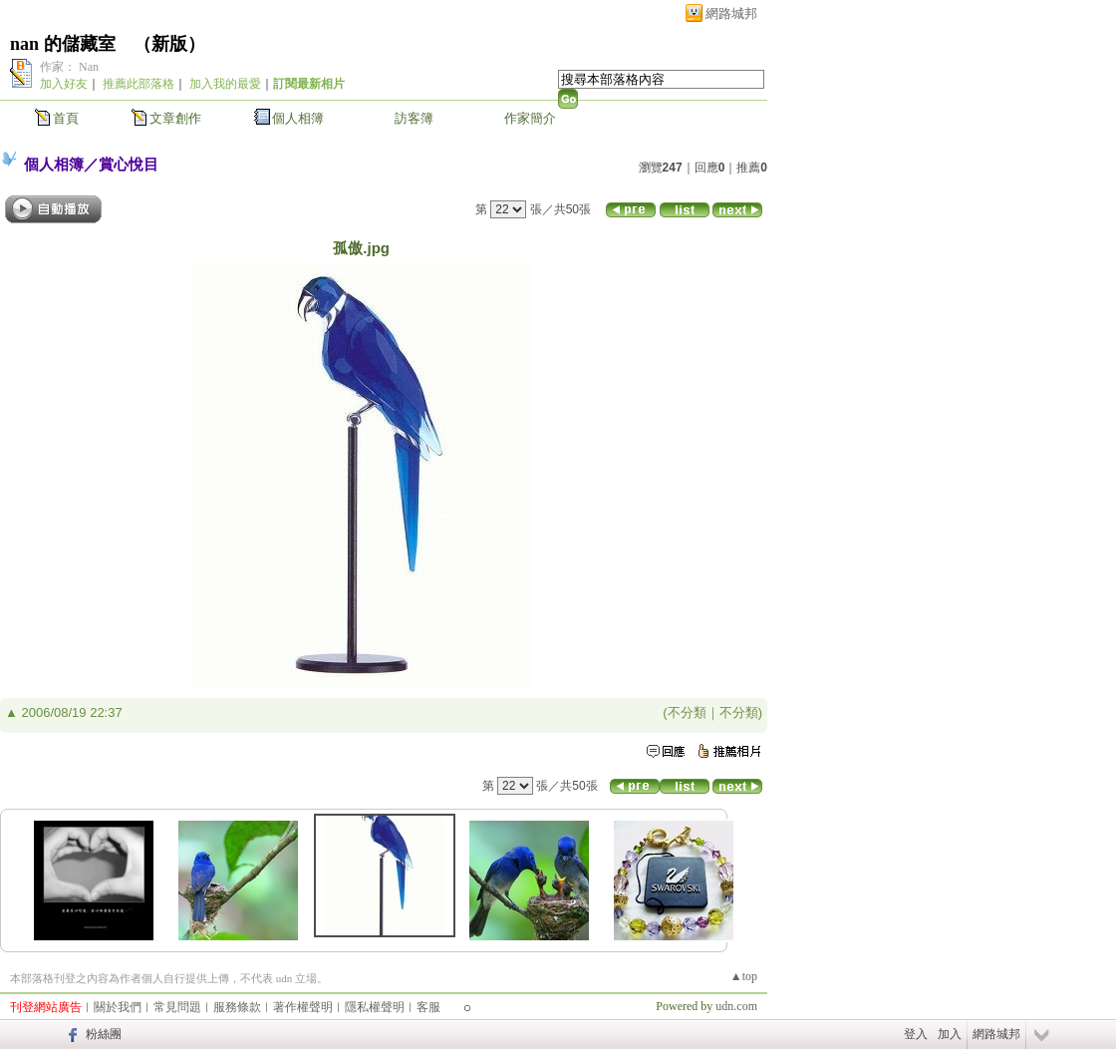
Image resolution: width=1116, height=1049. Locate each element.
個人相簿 (298, 118)
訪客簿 (414, 118)
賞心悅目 (128, 164)
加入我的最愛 (225, 84)
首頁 (66, 118)
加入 (950, 1034)
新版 (169, 44)
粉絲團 (104, 1034)
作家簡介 (530, 118)
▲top (743, 976)
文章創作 (175, 118)
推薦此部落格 (138, 84)
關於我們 (117, 1007)
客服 (428, 1007)
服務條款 (237, 1007)
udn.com (736, 1006)
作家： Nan (69, 67)
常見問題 (177, 1007)
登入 (916, 1034)
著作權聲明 (303, 1007)
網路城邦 (731, 13)
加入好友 (64, 84)
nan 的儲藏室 (63, 44)
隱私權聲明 (375, 1007)
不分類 (687, 712)
